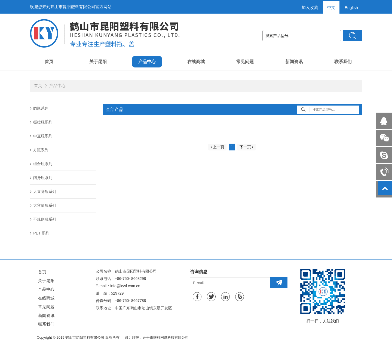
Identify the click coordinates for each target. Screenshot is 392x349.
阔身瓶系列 (41, 177)
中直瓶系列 (41, 136)
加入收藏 (310, 7)
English (351, 7)
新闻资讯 (294, 61)
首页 (49, 61)
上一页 (217, 147)
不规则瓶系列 (43, 219)
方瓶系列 (39, 150)
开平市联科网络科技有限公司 (166, 337)
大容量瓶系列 (43, 205)
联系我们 (343, 61)
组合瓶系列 (41, 163)
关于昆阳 (98, 61)
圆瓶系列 (39, 108)
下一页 (246, 147)
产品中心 (147, 61)
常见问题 (245, 61)
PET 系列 (39, 233)
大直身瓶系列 (43, 191)
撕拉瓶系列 (41, 122)
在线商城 (196, 61)
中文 (331, 7)
